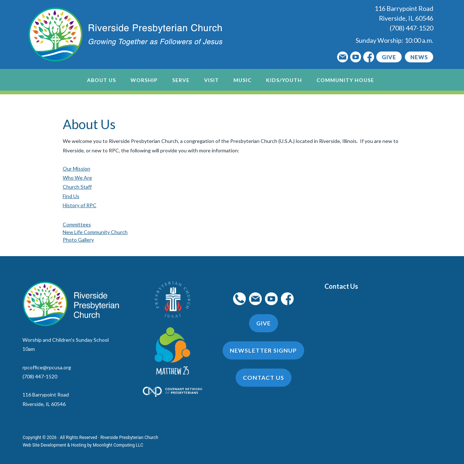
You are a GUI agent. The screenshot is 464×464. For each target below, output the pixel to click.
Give (389, 57)
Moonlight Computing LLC (118, 445)
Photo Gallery (78, 240)
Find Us (71, 196)
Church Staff (77, 187)
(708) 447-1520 (411, 28)
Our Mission (76, 168)
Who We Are (77, 177)
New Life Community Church (95, 232)
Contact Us (341, 286)
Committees (77, 224)
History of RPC (79, 205)
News (419, 57)
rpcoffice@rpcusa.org (46, 367)
